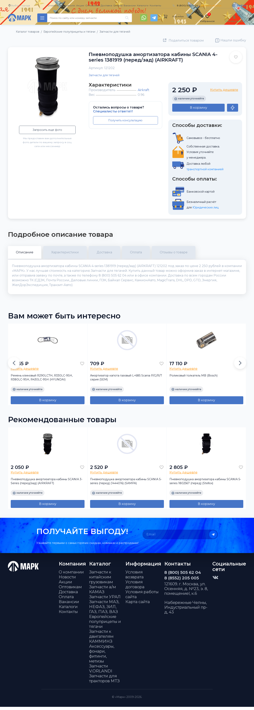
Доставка (106, 5)
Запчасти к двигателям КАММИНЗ (101, 639)
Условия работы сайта (142, 597)
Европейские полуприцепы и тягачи (105, 624)
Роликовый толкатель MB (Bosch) (193, 378)
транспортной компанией (205, 169)
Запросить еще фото (47, 130)
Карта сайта (137, 604)
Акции (80, 5)
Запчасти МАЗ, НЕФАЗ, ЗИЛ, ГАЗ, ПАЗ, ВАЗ (104, 609)
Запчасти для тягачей (104, 75)
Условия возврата (134, 578)
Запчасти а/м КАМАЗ (102, 592)
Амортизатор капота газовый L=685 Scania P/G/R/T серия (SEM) (126, 380)
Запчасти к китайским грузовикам (101, 580)
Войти (241, 5)
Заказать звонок (211, 5)
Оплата (117, 5)
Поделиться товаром (186, 40)
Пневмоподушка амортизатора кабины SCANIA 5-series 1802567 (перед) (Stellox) (205, 484)
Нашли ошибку (233, 40)
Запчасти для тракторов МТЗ (104, 681)
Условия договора (134, 587)
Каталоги (142, 5)
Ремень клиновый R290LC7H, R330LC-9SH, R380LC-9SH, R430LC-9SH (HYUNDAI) (42, 380)
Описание (24, 252)
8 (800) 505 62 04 (187, 5)
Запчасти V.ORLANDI (100, 672)
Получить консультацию (125, 120)
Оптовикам (92, 5)
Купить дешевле (224, 90)
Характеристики (65, 252)
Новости (69, 5)
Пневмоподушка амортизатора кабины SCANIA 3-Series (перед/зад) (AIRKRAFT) (46, 484)
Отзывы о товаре (174, 252)
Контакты (155, 5)
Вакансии (130, 5)
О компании (55, 5)
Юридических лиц (205, 207)
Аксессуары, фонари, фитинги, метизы (101, 657)
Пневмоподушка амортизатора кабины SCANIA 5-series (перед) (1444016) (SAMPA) (126, 484)
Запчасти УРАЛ (105, 599)
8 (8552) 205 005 (181, 581)
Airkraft (143, 90)
